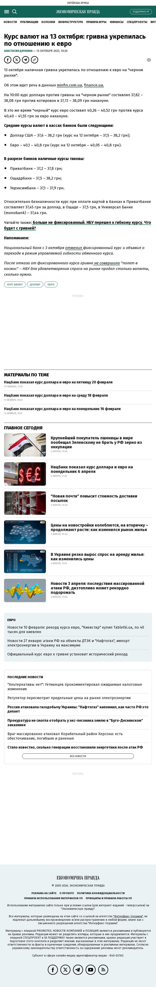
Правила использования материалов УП (53, 898)
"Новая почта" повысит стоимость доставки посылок (94, 498)
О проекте (67, 893)
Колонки (48, 22)
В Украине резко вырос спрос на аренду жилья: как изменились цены (97, 556)
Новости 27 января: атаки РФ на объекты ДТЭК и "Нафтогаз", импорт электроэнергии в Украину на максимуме (68, 643)
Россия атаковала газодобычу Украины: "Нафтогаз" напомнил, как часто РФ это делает (78, 709)
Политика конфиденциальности (101, 893)
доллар (35, 284)
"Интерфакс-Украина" (128, 916)
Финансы (117, 22)
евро (51, 284)
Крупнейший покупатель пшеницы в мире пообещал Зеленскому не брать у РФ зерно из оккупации (96, 442)
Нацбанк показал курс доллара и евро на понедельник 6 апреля (92, 469)
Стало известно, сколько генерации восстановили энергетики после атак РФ (75, 747)
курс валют (15, 284)
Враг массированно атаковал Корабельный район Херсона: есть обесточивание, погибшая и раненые (65, 736)
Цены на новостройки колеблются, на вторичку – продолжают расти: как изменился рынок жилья (99, 527)
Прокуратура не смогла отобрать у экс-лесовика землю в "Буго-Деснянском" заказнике (75, 722)
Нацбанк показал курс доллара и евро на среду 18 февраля (56, 395)
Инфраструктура (70, 22)
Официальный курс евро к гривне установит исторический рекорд (67, 654)
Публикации (29, 22)
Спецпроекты (137, 22)
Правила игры (96, 22)
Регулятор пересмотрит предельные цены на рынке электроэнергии (69, 698)
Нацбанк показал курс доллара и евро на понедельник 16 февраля (62, 409)
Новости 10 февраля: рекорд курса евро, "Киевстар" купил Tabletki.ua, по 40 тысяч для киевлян (75, 629)
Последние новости (25, 677)
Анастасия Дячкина (18, 51)
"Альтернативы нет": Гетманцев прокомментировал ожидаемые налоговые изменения (75, 686)
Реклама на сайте (43, 893)
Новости (10, 22)
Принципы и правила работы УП (109, 898)
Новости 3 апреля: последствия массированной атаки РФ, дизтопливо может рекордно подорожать (97, 588)
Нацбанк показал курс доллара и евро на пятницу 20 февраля (58, 382)
